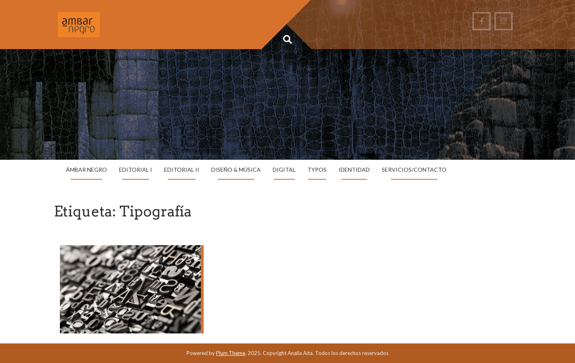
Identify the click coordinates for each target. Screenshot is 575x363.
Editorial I (135, 169)
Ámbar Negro (86, 169)
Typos (317, 169)
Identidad (354, 169)
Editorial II (181, 169)
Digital (284, 169)
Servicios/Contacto (414, 169)
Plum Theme (230, 353)
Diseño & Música (236, 169)
